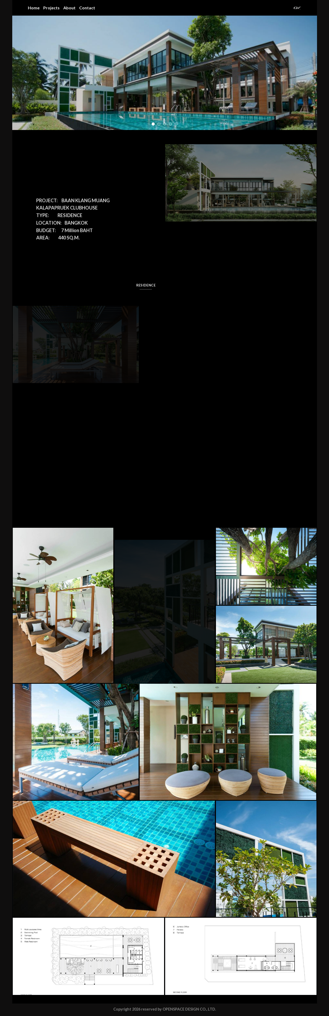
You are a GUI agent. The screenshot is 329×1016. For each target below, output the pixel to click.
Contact (87, 7)
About (69, 7)
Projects (51, 7)
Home (34, 7)
